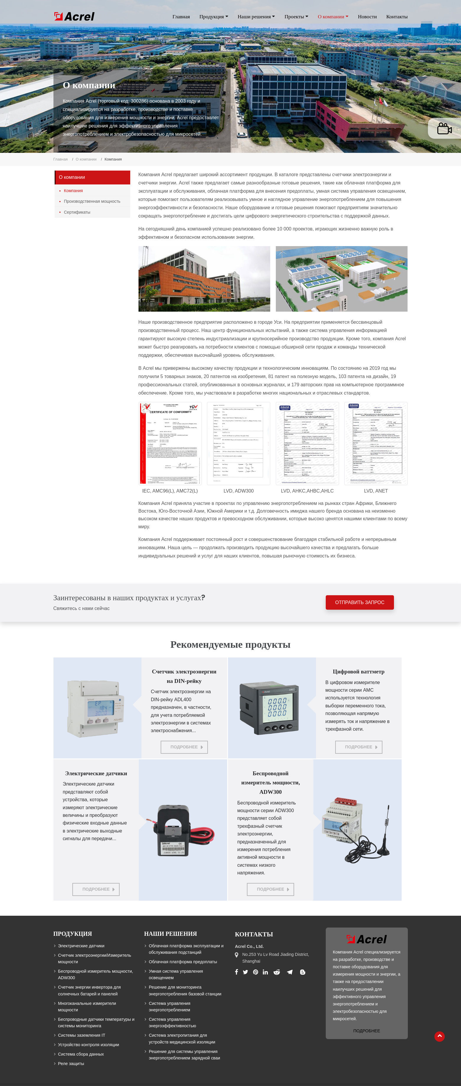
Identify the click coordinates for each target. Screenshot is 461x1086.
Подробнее (183, 747)
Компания (73, 190)
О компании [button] (331, 16)
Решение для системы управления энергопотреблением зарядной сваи (184, 1037)
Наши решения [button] (254, 16)
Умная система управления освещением (176, 957)
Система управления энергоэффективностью (172, 1005)
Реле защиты (71, 1046)
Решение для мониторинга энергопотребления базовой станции (185, 973)
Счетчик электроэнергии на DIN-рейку (183, 676)
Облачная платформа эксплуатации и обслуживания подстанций (186, 932)
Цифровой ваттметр (358, 671)
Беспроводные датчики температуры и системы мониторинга (96, 1005)
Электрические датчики (97, 773)
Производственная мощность (92, 201)
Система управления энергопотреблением (169, 989)
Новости (367, 16)
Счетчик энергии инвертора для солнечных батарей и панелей (89, 973)
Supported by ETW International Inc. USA (230, 1075)
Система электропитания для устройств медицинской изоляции (182, 1021)
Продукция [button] (211, 16)
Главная (181, 16)
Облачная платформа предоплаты (183, 944)
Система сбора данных (81, 1037)
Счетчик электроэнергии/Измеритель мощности (94, 941)
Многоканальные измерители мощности (87, 989)
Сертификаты (77, 212)
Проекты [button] (294, 16)
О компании (86, 159)
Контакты (397, 16)
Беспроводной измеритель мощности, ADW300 (271, 778)
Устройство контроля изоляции (88, 1027)
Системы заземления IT (81, 1018)
